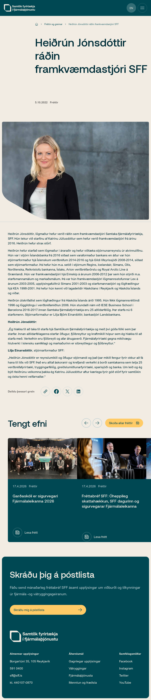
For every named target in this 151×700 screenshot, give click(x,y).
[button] (86, 423)
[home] (19, 8)
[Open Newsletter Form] (48, 610)
